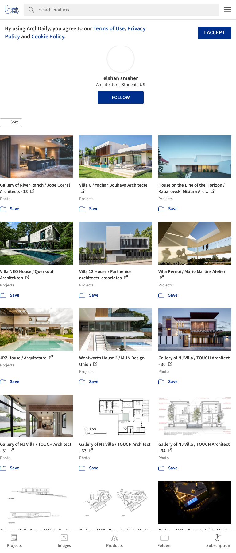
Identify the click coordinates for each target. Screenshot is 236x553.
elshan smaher (120, 78)
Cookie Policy (47, 36)
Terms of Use (109, 28)
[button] (11, 122)
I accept (214, 32)
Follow (121, 97)
